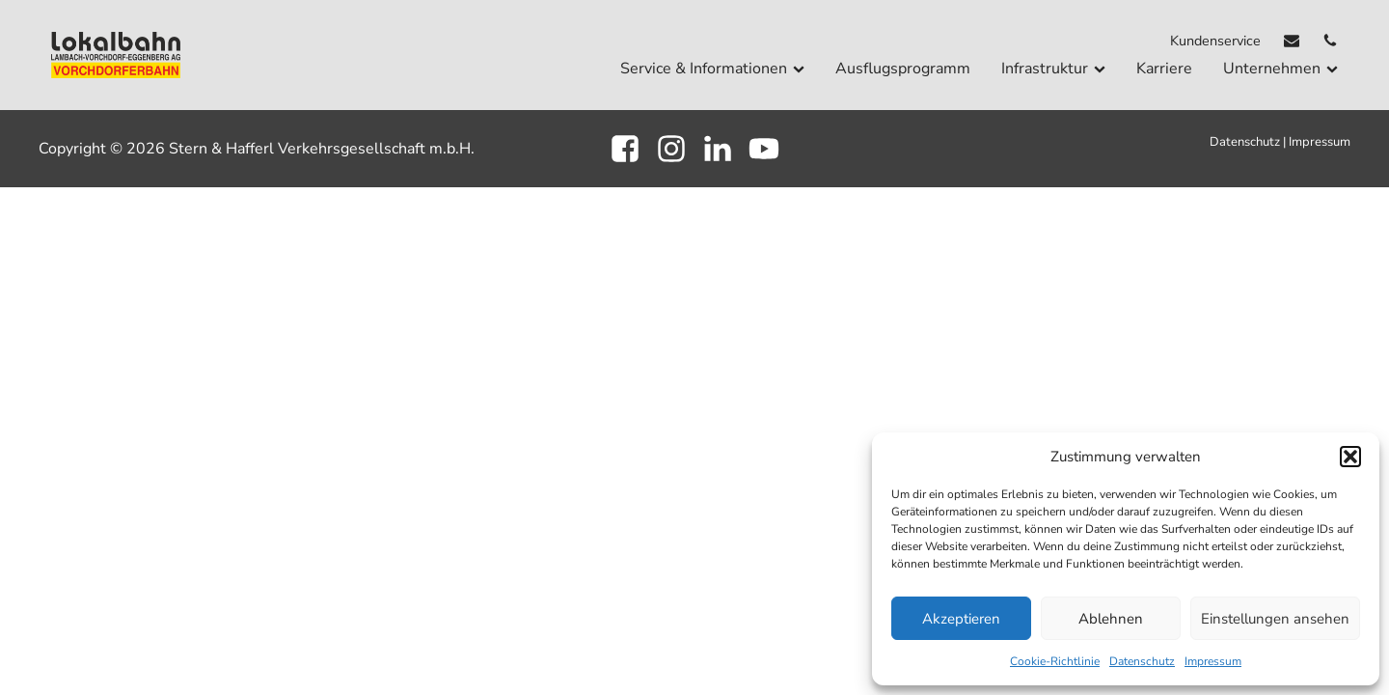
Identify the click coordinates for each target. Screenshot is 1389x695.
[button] (1350, 456)
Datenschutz (1142, 661)
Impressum (1213, 661)
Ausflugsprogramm (902, 68)
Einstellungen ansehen (1275, 618)
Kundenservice (1215, 40)
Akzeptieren (961, 618)
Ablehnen (1110, 618)
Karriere (1164, 68)
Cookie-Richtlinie (1055, 661)
